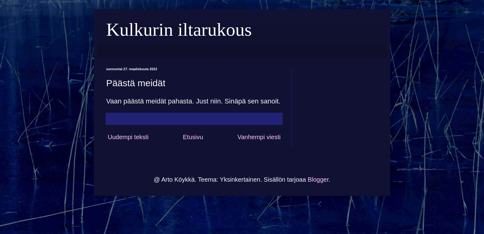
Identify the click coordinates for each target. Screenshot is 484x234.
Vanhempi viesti (259, 137)
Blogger (318, 179)
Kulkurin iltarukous (179, 29)
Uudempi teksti (128, 137)
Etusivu (193, 137)
